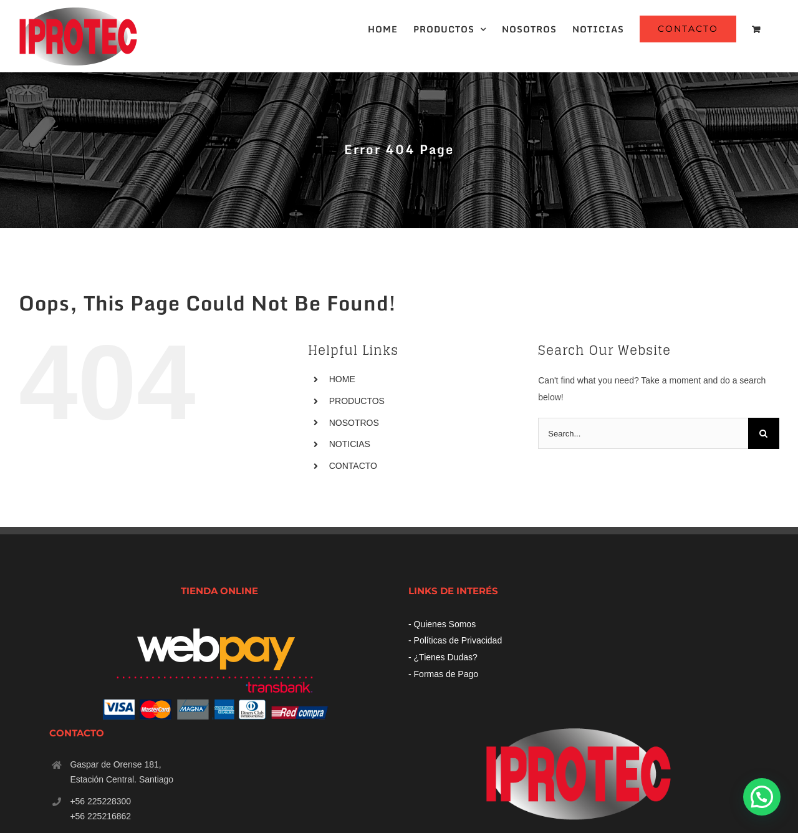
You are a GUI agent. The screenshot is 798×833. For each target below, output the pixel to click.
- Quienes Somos (442, 624)
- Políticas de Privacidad (455, 640)
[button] (762, 797)
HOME (342, 379)
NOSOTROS (354, 423)
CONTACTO (353, 466)
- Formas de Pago (443, 674)
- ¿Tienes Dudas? (443, 657)
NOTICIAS (349, 444)
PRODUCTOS (357, 401)
